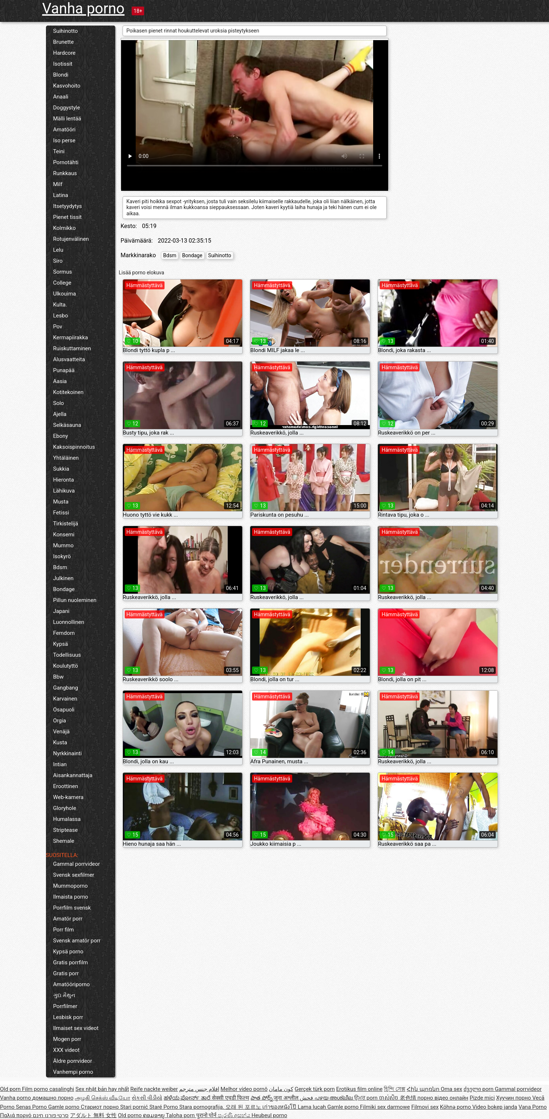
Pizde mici (482, 1098)
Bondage (64, 589)
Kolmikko (64, 228)
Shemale (63, 841)
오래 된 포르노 (243, 1107)
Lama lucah (312, 1107)
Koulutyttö (65, 666)
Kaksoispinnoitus (74, 447)
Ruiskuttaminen (72, 348)
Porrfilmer (65, 1006)
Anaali (61, 96)
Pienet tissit (67, 217)
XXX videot (66, 1050)
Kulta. (60, 304)
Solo (58, 403)
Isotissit (63, 64)
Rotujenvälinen (71, 239)
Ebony (60, 436)
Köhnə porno (456, 1107)
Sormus (62, 272)
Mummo (63, 545)
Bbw (58, 677)
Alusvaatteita (69, 359)
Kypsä (60, 644)
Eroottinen (65, 786)
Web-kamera (68, 797)
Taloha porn (181, 1115)
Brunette (63, 42)
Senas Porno (32, 1107)
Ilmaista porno (70, 897)
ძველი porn (479, 1089)
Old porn (11, 1089)
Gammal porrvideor (76, 864)
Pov (57, 326)
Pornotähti (66, 162)
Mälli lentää (67, 118)
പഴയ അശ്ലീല (334, 1098)
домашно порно (52, 1098)
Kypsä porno (68, 951)
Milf (58, 184)
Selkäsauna (67, 425)
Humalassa (67, 819)
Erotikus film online (359, 1089)
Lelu (58, 250)
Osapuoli (64, 709)
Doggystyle (66, 107)
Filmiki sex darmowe (385, 1107)
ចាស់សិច (389, 1098)
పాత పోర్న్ (262, 1098)
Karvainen (65, 698)
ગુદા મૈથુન (64, 995)
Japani (61, 611)
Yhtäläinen (66, 458)
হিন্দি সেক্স (394, 1089)
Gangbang (65, 687)
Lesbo (60, 315)
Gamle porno (64, 1107)
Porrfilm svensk (72, 907)
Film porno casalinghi (48, 1089)
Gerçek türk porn (315, 1089)
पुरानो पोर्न (207, 1115)
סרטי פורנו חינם (51, 1115)
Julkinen (63, 578)
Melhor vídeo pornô (244, 1089)
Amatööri (64, 129)
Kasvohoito (67, 85)
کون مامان (281, 1089)
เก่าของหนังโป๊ (280, 1107)
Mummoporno (70, 886)
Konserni (64, 534)
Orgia (59, 720)
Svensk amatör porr (77, 940)
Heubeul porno (269, 1115)
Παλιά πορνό (16, 1115)
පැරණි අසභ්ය (234, 1115)
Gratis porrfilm (70, 962)
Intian (60, 764)
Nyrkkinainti (67, 753)
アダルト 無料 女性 (93, 1115)
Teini (59, 151)
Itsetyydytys (67, 206)
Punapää (64, 370)
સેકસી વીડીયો (147, 1098)
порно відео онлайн (442, 1098)
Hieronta (63, 479)
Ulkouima (64, 293)
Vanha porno (83, 8)
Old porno (130, 1115)
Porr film (63, 929)
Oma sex (451, 1089)
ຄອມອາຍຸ (154, 1115)
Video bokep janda (494, 1107)
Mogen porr (67, 1039)
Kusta (60, 742)
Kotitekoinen (68, 392)
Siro (58, 261)
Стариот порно (100, 1107)
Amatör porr (67, 918)
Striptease (65, 830)
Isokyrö (62, 556)
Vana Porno (532, 1107)
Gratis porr (66, 973)
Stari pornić (134, 1107)
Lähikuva (64, 490)
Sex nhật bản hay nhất (102, 1089)
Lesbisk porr (68, 1017)
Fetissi (61, 512)
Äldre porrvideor (72, 1061)
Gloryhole (64, 808)
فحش (307, 1098)
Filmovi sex (424, 1107)
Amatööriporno (71, 984)
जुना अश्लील (286, 1098)
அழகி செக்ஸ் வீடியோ (102, 1098)
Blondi (61, 75)
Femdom (64, 633)
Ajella (60, 414)
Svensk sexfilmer (73, 875)
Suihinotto (65, 31)
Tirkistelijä (65, 523)
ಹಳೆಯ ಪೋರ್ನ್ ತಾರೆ (188, 1098)
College (62, 282)
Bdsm (60, 567)
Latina (60, 195)
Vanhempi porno (73, 1072)
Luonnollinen (68, 622)
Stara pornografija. (202, 1107)
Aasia (60, 381)
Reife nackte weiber (154, 1089)
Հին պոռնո (424, 1089)
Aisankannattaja (73, 775)
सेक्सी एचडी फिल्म (230, 1098)
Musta (61, 501)
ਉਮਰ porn (366, 1098)
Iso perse (64, 140)
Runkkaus (65, 173)
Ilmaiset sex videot (76, 1028)
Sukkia (61, 469)
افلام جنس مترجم (199, 1089)
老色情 (409, 1098)
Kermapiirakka (70, 337)
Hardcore (64, 53)
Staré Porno (164, 1107)
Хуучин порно (514, 1098)
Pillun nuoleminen (75, 600)
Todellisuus (67, 655)
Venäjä (61, 731)
